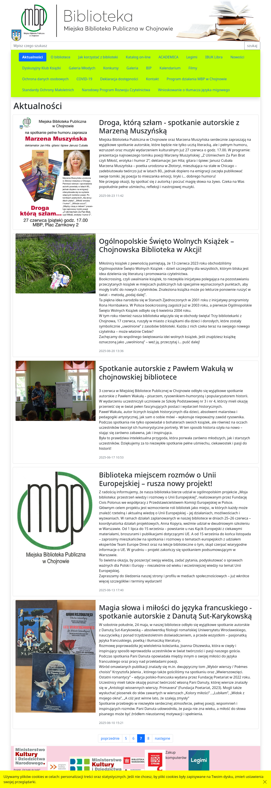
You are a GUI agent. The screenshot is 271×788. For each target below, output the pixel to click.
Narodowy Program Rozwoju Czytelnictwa (116, 89)
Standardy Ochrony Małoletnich (48, 89)
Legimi (191, 57)
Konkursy (111, 68)
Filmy (193, 68)
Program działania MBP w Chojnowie (197, 79)
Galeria (132, 68)
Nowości (237, 57)
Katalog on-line (138, 57)
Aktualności (32, 57)
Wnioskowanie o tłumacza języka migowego (194, 89)
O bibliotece (60, 57)
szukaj (252, 45)
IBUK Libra (213, 57)
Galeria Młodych (82, 68)
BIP (149, 68)
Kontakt (152, 79)
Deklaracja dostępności (119, 79)
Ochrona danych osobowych (45, 79)
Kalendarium (169, 68)
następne (162, 738)
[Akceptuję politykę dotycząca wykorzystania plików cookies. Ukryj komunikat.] (265, 782)
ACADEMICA (168, 57)
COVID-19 (84, 79)
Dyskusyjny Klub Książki (41, 68)
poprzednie (110, 738)
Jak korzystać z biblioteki (98, 57)
